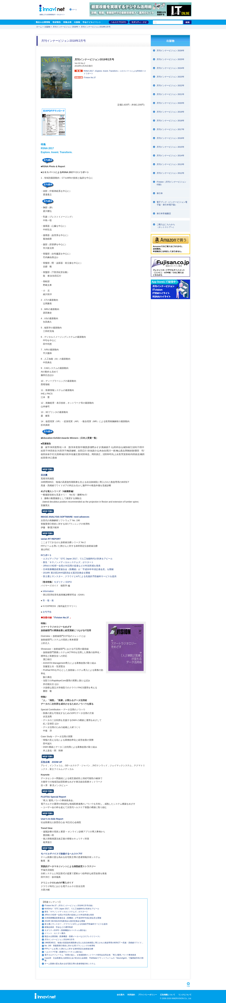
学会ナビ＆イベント (92, 22)
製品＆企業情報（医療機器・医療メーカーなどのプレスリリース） (73, 936)
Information (48, 591)
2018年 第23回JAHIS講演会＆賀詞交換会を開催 (66, 572)
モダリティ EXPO (63, 582)
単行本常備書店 (164, 213)
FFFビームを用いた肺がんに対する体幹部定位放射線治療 (69, 949)
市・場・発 (48, 600)
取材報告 (57, 22)
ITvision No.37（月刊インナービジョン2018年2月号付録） (69, 905)
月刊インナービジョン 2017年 (170, 129)
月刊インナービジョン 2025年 (170, 59)
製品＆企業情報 (43, 22)
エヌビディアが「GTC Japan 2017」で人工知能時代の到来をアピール (78, 558)
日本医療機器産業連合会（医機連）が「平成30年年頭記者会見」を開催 (78, 569)
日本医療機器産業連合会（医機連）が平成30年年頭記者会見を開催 (73, 918)
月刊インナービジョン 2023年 (170, 77)
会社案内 (120, 995)
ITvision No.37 (61, 617)
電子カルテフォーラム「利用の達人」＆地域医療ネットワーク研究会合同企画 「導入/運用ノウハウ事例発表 (90, 955)
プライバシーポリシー (147, 995)
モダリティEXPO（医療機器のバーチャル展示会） (66, 930)
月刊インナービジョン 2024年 (170, 68)
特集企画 (67, 22)
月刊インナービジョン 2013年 (170, 164)
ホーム (74, 9)
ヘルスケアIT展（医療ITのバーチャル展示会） (64, 952)
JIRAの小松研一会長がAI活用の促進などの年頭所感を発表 (71, 565)
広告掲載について (167, 995)
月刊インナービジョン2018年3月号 (59, 939)
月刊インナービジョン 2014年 (170, 155)
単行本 (160, 193)
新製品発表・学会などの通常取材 (59, 927)
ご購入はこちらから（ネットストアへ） (166, 225)
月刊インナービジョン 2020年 (170, 103)
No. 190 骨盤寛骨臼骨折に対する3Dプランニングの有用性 (70, 946)
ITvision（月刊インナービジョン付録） (171, 183)
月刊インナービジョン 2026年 (170, 50)
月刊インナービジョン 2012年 (170, 173)
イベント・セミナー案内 (55, 933)
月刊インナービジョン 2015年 (170, 147)
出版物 (77, 22)
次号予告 (47, 612)
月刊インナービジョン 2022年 (170, 85)
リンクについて (184, 995)
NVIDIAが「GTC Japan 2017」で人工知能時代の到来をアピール (72, 909)
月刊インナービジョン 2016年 (170, 138)
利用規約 (131, 995)
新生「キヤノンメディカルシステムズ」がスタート (68, 562)
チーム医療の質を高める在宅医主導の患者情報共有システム (70, 964)
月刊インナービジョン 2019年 (170, 112)
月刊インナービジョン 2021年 (170, 94)
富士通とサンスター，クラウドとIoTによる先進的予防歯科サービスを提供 (79, 576)
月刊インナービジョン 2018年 (65, 27)
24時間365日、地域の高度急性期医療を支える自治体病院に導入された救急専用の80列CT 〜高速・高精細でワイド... (94, 943)
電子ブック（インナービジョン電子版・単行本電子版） (172, 203)
